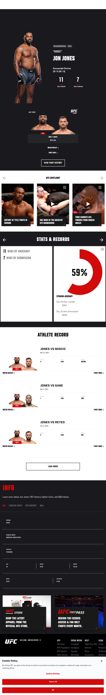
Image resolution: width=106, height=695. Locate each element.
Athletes (31, 10)
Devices (88, 648)
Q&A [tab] (42, 506)
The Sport (61, 644)
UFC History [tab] (31, 506)
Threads (74, 651)
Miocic (60, 349)
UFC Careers (62, 651)
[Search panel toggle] (97, 10)
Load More (53, 466)
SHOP (89, 10)
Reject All (53, 685)
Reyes (60, 423)
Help (87, 640)
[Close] (102, 664)
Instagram (75, 648)
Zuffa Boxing (76, 11)
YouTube (74, 658)
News (42, 10)
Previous (4, 178)
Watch (65, 10)
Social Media (76, 640)
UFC (58, 640)
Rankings (19, 10)
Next (101, 178)
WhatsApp (75, 655)
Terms (101, 644)
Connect (54, 10)
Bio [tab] (4, 506)
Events (7, 10)
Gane (59, 386)
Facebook (75, 644)
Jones (45, 349)
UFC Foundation (63, 648)
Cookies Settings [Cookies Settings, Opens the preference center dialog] (53, 677)
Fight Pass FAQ (91, 644)
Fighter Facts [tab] (15, 506)
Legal (101, 640)
